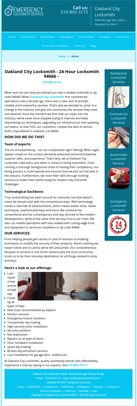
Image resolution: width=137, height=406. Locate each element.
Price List (79, 45)
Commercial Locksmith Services (119, 118)
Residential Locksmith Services (118, 77)
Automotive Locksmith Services (118, 158)
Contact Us (122, 37)
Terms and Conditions (55, 45)
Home (11, 37)
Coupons (104, 37)
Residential (47, 37)
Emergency (66, 37)
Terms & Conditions (51, 391)
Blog (93, 45)
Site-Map (83, 391)
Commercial (86, 37)
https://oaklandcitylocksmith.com (81, 378)
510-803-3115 (74, 12)
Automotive (28, 37)
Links (94, 391)
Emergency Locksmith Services (118, 205)
